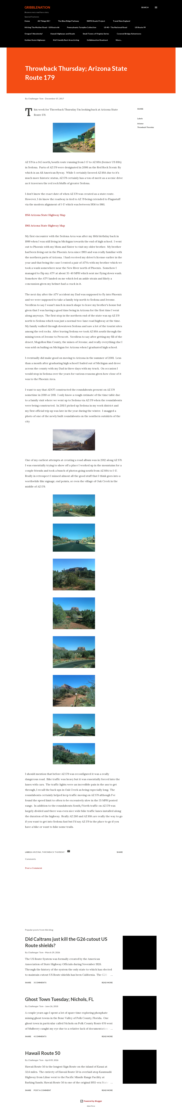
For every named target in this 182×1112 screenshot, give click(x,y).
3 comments (40, 982)
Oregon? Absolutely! (34, 34)
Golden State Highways (35, 40)
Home (27, 21)
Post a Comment (33, 868)
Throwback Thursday (145, 127)
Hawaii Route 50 (42, 1053)
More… (119, 40)
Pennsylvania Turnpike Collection (81, 27)
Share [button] (140, 109)
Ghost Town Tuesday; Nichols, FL (59, 999)
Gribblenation (37, 7)
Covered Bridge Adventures (129, 34)
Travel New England (121, 21)
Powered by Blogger (91, 1101)
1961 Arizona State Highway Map (45, 225)
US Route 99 (140, 27)
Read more (107, 982)
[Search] (145, 7)
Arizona (140, 123)
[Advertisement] (69, 895)
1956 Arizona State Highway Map (45, 215)
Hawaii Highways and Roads (62, 34)
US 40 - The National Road (115, 27)
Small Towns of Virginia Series (96, 34)
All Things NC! (44, 21)
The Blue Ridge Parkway (68, 21)
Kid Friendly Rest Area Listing (66, 40)
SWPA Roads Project (96, 21)
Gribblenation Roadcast (97, 40)
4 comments (40, 1036)
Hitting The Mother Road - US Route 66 (42, 27)
